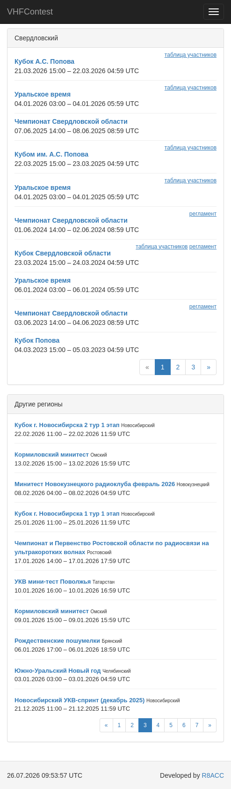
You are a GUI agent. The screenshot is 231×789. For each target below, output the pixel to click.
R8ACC (213, 775)
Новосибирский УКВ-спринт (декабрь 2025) (79, 700)
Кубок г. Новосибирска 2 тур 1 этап (67, 424)
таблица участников (191, 55)
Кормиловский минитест (51, 454)
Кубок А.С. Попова (44, 61)
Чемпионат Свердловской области (71, 121)
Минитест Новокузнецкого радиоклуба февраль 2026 (94, 484)
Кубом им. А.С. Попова (51, 154)
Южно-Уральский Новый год (57, 670)
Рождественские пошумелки (57, 640)
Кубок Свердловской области (62, 253)
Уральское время (42, 94)
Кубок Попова (36, 340)
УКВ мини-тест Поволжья (52, 581)
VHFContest (30, 11)
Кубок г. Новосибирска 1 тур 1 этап (67, 513)
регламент (203, 213)
